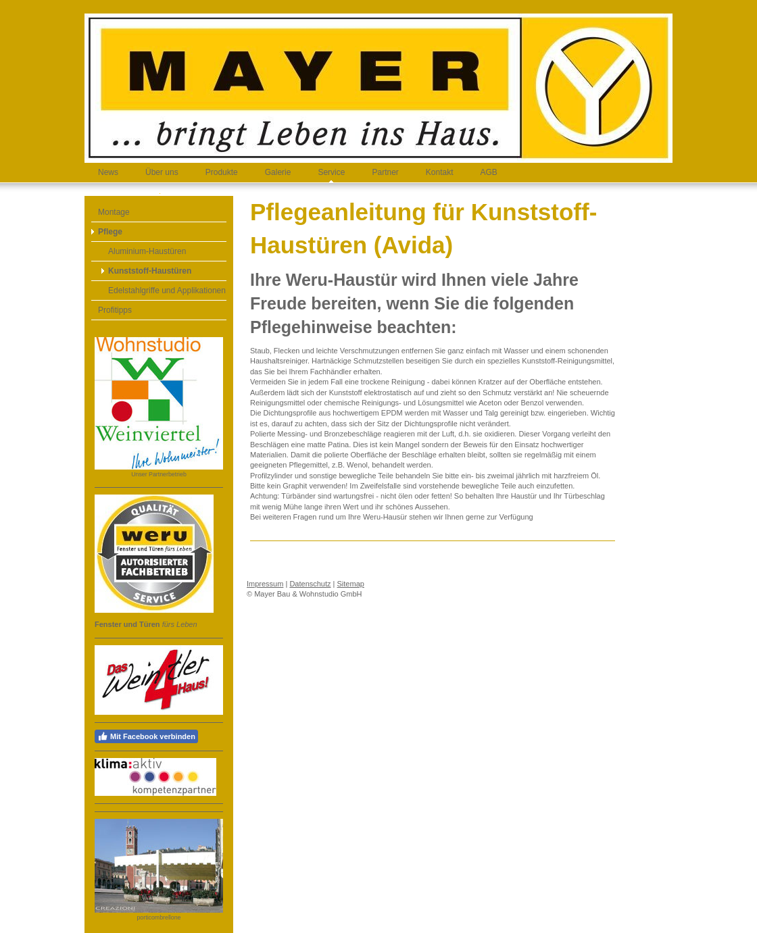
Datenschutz (310, 584)
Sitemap (350, 584)
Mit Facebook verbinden (146, 736)
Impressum (265, 584)
